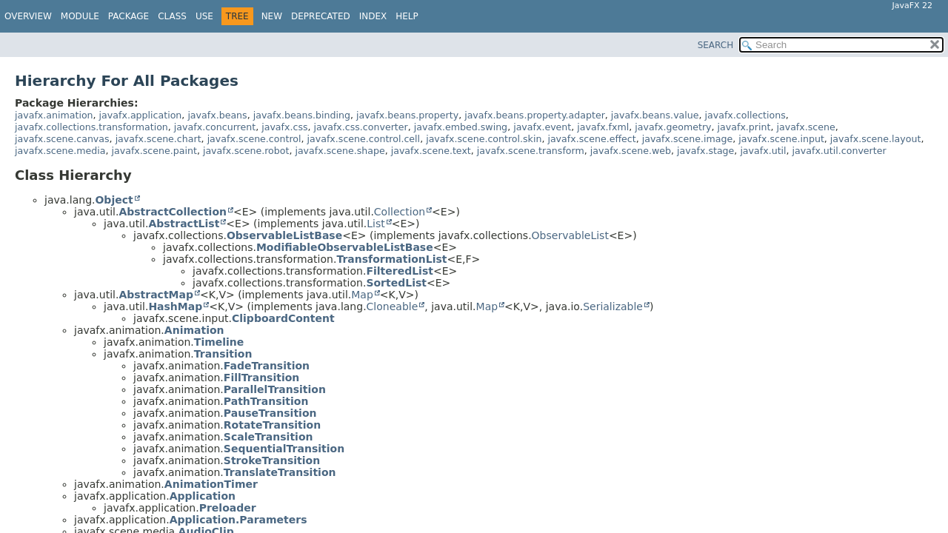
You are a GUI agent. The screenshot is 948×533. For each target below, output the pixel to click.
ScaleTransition (268, 437)
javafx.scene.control (254, 138)
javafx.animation (54, 115)
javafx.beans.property (407, 115)
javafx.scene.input (781, 138)
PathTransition (266, 401)
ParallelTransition (275, 389)
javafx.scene (805, 127)
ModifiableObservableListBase (344, 247)
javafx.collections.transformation (91, 127)
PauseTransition (270, 413)
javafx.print (744, 127)
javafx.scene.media (60, 150)
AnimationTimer (211, 484)
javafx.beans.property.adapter (534, 115)
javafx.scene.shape (339, 150)
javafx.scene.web (630, 150)
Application (203, 496)
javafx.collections (745, 115)
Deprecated (320, 16)
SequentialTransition (284, 449)
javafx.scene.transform (530, 150)
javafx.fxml (603, 127)
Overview (28, 16)
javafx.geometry (673, 127)
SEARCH (716, 45)
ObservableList (570, 235)
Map (362, 295)
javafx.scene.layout (875, 138)
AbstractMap (155, 295)
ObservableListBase (284, 235)
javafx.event (542, 127)
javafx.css (284, 127)
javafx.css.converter (361, 127)
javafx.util (763, 150)
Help (406, 16)
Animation (194, 330)
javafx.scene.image (687, 138)
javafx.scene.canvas (62, 138)
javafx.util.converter (839, 150)
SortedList (396, 283)
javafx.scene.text (431, 150)
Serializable (613, 306)
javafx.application (140, 115)
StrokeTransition (272, 460)
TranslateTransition (280, 472)
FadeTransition (267, 366)
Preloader (227, 508)
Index (373, 16)
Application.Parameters (238, 520)
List (375, 223)
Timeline (219, 342)
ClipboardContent (283, 318)
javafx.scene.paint (154, 150)
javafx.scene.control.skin (483, 138)
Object (114, 200)
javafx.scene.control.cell (364, 138)
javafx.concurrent (215, 127)
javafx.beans (217, 115)
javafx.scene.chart (158, 138)
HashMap (175, 306)
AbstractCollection (172, 212)
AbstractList (183, 223)
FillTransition (262, 377)
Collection (399, 212)
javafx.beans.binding (301, 115)
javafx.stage (705, 150)
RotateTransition (272, 425)
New (271, 16)
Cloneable (392, 306)
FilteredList (399, 271)
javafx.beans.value (655, 115)
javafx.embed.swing (460, 127)
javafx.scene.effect (591, 138)
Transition (223, 354)
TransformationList (391, 259)
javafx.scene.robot (246, 150)
